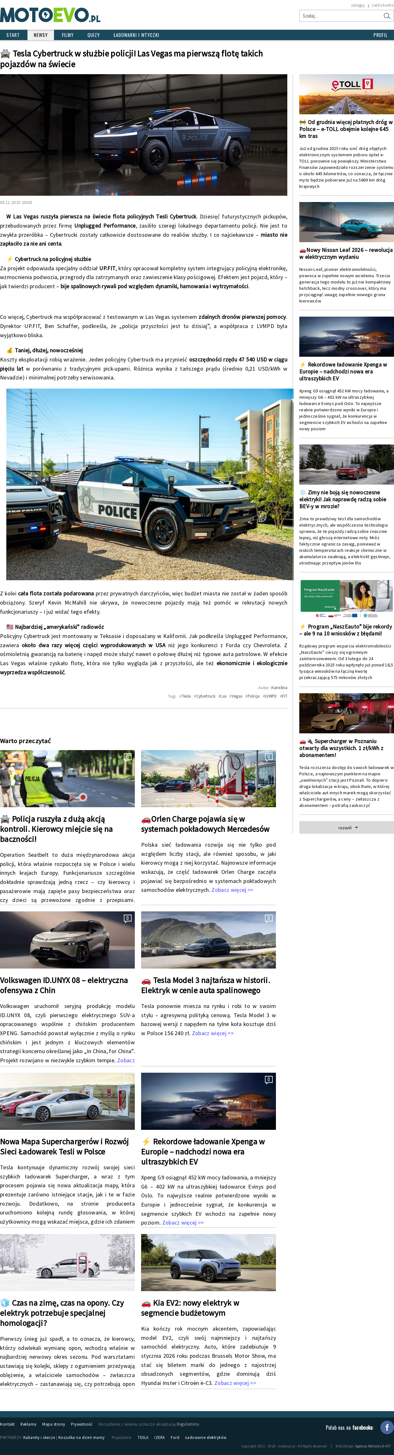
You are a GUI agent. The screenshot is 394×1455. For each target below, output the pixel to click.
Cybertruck (205, 696)
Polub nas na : (350, 1427)
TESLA (143, 1437)
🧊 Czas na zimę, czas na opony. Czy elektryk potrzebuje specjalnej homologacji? (62, 1313)
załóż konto (383, 5)
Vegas (237, 696)
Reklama (29, 1424)
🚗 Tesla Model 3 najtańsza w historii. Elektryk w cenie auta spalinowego (205, 985)
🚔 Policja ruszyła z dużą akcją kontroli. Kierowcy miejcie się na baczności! (56, 829)
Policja (254, 696)
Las (223, 696)
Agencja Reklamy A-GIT (373, 1446)
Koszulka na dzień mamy (81, 1437)
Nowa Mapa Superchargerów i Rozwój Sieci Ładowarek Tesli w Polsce (64, 1146)
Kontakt (7, 1424)
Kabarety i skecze (39, 1437)
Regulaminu (188, 1424)
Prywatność (82, 1424)
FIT (284, 696)
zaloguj (358, 5)
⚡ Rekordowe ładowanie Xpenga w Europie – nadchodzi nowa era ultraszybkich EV (203, 1151)
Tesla (186, 696)
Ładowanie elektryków (206, 1437)
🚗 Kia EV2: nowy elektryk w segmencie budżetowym (190, 1308)
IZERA (159, 1437)
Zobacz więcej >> (232, 889)
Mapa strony (53, 1424)
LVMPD (271, 696)
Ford (175, 1437)
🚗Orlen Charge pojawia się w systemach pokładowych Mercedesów (205, 824)
